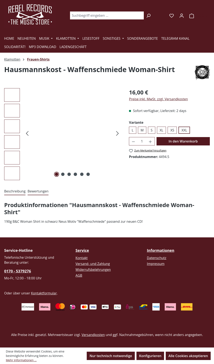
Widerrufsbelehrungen (93, 269)
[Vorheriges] (27, 133)
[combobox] (107, 15)
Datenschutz (156, 258)
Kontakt (81, 258)
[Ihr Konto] (182, 15)
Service (82, 250)
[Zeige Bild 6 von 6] (88, 174)
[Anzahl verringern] (133, 141)
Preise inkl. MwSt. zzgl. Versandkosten (158, 99)
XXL (184, 130)
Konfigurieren (150, 356)
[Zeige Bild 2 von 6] (63, 174)
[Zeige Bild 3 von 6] (69, 174)
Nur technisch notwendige (110, 356)
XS (172, 130)
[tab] (14, 191)
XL (161, 130)
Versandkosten (93, 334)
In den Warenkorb (183, 141)
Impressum (155, 263)
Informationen (160, 250)
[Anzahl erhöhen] (150, 141)
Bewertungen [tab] (38, 191)
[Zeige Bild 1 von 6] (56, 174)
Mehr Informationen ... (21, 360)
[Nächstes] (117, 133)
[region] (62, 134)
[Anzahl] (142, 141)
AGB (78, 275)
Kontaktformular (44, 293)
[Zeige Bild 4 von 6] (75, 174)
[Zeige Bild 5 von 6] (81, 174)
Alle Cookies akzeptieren (188, 356)
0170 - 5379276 (17, 271)
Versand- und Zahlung (92, 263)
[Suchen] (148, 15)
